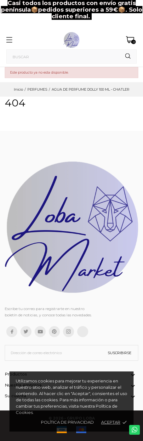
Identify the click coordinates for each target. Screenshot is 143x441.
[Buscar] (71, 56)
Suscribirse (119, 353)
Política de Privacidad (67, 422)
